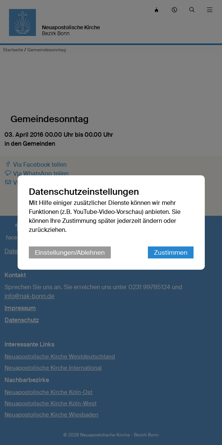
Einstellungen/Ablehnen (70, 252)
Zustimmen (171, 252)
